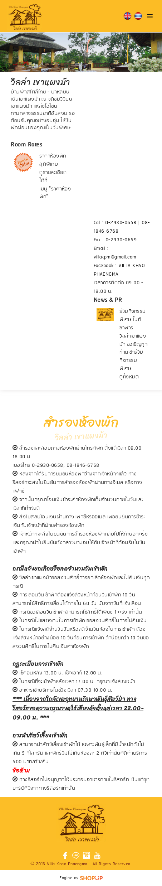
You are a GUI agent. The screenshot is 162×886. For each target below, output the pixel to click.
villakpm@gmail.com (115, 257)
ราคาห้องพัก (55, 193)
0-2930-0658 (121, 223)
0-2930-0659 (121, 240)
